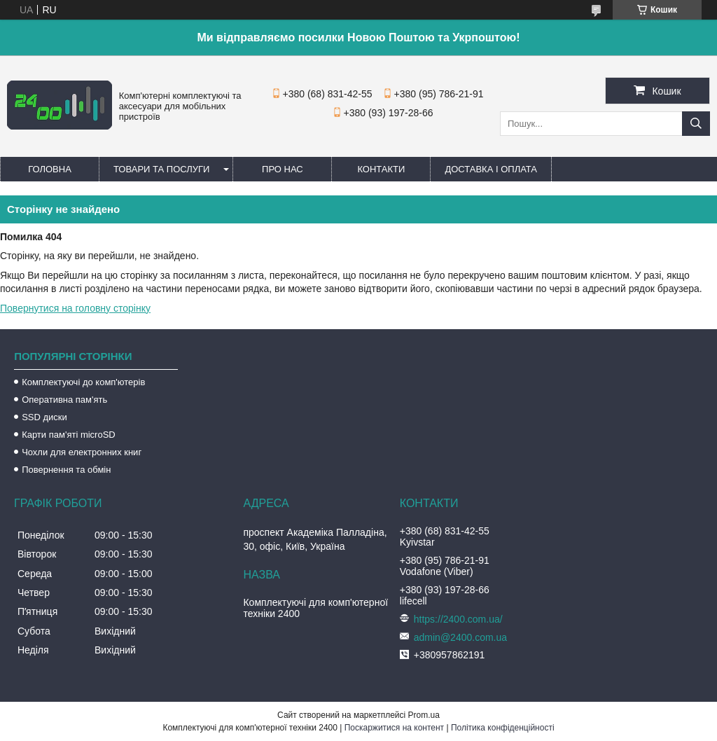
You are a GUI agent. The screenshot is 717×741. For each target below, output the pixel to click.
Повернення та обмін (66, 469)
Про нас (282, 169)
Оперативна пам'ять (64, 399)
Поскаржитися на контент (394, 728)
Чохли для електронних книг (81, 452)
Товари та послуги (161, 169)
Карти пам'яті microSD (69, 434)
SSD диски (44, 417)
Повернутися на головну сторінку (75, 308)
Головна (49, 169)
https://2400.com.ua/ (458, 619)
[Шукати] (696, 123)
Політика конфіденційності (503, 728)
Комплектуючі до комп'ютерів (83, 382)
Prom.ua (424, 715)
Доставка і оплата (491, 169)
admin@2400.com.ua (460, 637)
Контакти (381, 169)
